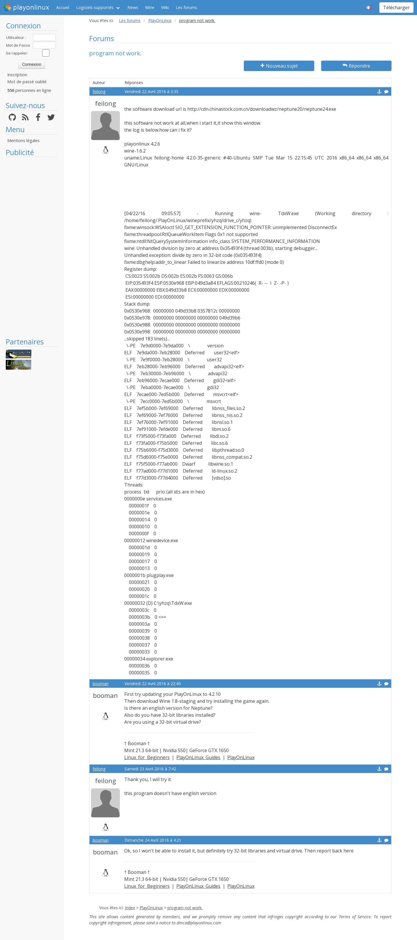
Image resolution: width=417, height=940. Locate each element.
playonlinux (26, 7)
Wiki (165, 7)
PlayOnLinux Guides (198, 757)
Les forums (186, 7)
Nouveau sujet (279, 66)
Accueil (62, 7)
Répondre (356, 66)
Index (130, 907)
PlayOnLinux (160, 20)
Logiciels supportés (95, 7)
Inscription (17, 74)
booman (101, 683)
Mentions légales (23, 140)
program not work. (184, 907)
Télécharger (396, 7)
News (132, 7)
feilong (99, 91)
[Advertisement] (32, 247)
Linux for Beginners (147, 757)
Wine (149, 7)
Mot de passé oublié (27, 81)
